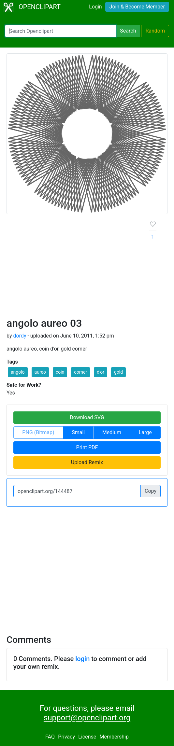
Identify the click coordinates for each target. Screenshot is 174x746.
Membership (114, 737)
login (82, 659)
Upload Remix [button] (87, 462)
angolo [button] (18, 372)
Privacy (66, 737)
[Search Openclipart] (60, 31)
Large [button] (145, 432)
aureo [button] (40, 372)
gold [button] (118, 372)
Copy (150, 491)
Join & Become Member (137, 7)
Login (95, 7)
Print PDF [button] (87, 447)
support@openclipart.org (87, 717)
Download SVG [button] (87, 417)
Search (128, 31)
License (87, 737)
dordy (19, 336)
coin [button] (60, 372)
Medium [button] (111, 432)
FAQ (50, 737)
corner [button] (80, 372)
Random (155, 31)
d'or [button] (100, 372)
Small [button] (78, 432)
